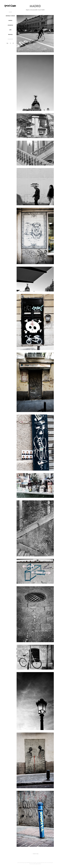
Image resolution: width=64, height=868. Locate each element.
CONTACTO (10, 39)
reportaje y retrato (10, 15)
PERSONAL (10, 34)
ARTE (10, 29)
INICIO (10, 12)
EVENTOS (10, 20)
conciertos (10, 25)
